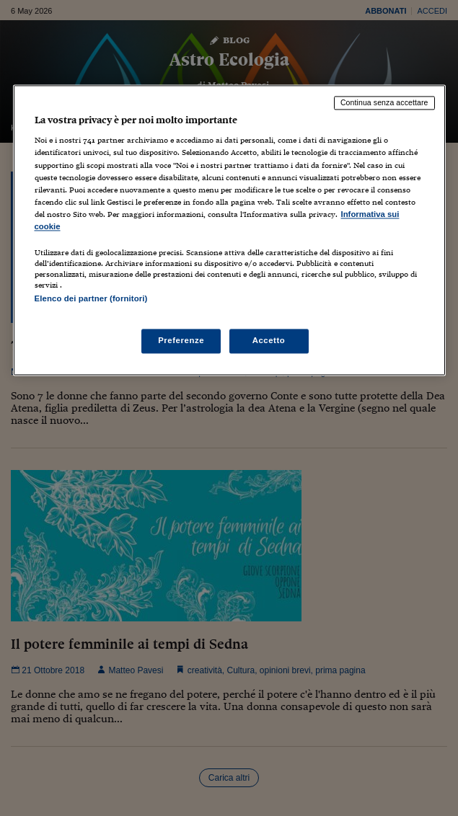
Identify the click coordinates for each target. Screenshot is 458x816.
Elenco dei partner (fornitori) (91, 298)
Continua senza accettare (384, 102)
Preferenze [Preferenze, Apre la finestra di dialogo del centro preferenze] (181, 341)
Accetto (269, 341)
